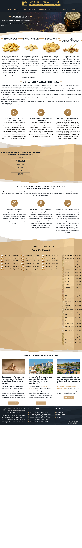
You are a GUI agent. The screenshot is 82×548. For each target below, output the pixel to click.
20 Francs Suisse (69, 309)
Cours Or (24, 9)
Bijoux (50, 9)
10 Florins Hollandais (70, 296)
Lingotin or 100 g (29, 255)
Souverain (67, 267)
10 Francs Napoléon (69, 315)
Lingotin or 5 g (48, 266)
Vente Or (8, 9)
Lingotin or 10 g (49, 260)
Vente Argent (32, 9)
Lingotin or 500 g (8, 260)
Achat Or (16, 9)
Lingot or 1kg (7, 255)
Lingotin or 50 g (28, 260)
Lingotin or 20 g (49, 255)
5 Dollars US (68, 284)
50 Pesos (67, 290)
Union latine (67, 261)
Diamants (57, 9)
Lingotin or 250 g (8, 266)
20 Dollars (67, 272)
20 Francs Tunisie (69, 320)
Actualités (65, 9)
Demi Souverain (68, 334)
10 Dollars (67, 278)
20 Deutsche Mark (69, 339)
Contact (74, 9)
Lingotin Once (28, 266)
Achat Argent (42, 9)
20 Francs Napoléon (69, 255)
